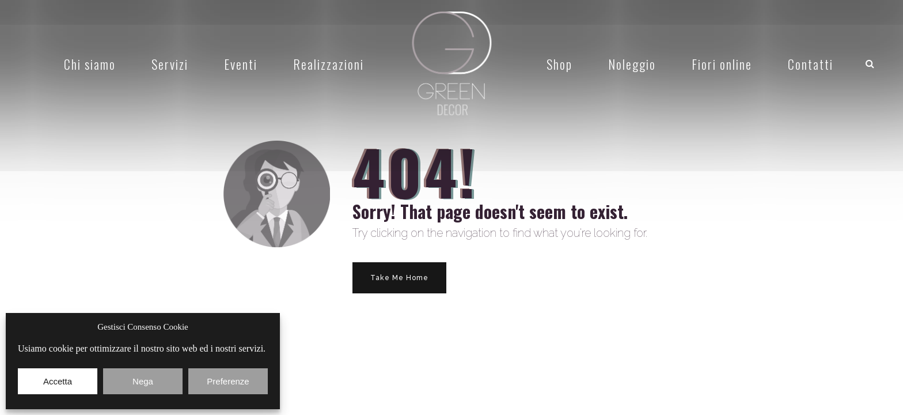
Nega (142, 381)
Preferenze (228, 381)
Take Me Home (399, 278)
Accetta (57, 381)
